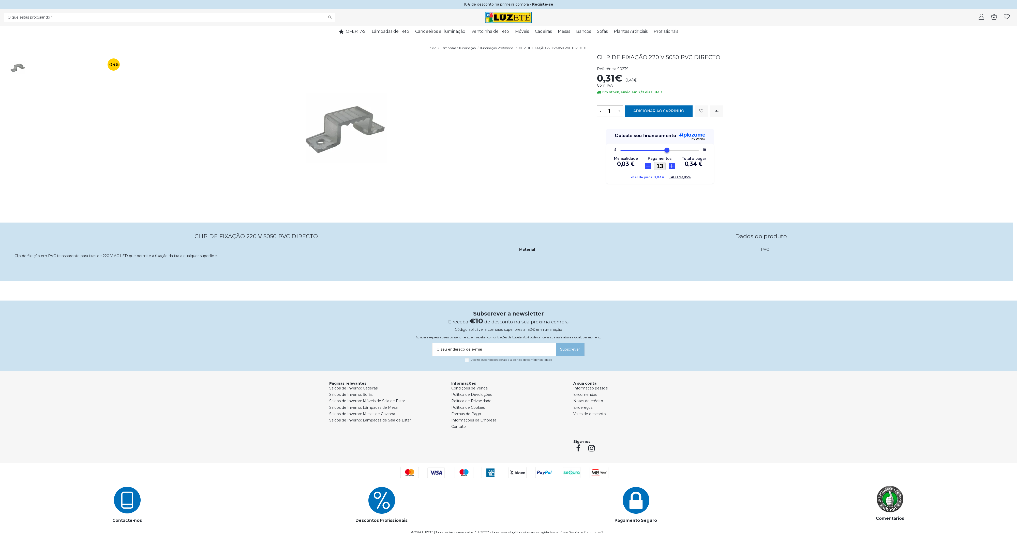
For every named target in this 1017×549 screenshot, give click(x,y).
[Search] (330, 17)
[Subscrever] (570, 349)
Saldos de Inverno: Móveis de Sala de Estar (367, 401)
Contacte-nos (127, 520)
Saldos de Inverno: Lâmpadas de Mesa (363, 407)
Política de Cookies (468, 407)
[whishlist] (1006, 17)
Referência (606, 69)
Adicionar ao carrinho (658, 111)
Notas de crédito (588, 401)
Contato (458, 426)
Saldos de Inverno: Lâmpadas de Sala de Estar (370, 420)
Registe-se (542, 4)
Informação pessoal (590, 388)
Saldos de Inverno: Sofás (350, 394)
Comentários (890, 518)
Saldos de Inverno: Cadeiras (353, 388)
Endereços (582, 407)
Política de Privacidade (471, 401)
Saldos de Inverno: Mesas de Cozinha (362, 414)
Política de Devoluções (471, 394)
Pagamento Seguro (636, 520)
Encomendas (585, 394)
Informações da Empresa (473, 420)
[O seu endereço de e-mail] (493, 349)
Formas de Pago (466, 414)
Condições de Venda (469, 388)
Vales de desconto (589, 414)
